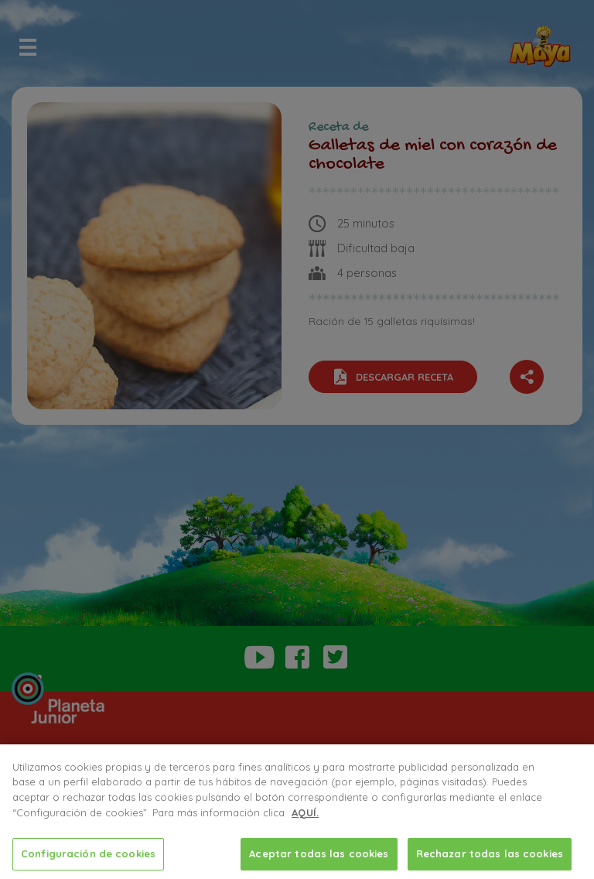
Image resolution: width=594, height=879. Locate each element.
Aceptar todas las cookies (318, 855)
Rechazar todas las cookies (489, 855)
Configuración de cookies (88, 855)
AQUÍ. (305, 814)
